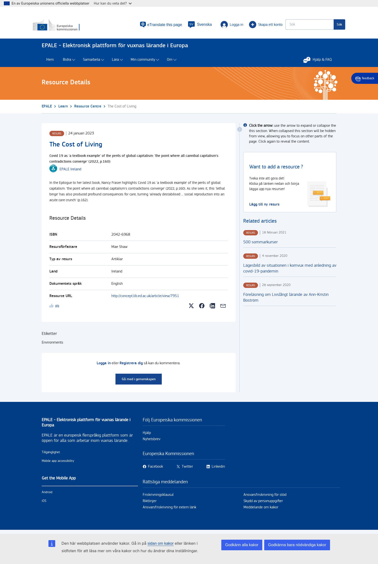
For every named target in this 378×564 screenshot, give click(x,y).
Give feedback (364, 78)
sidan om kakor (161, 543)
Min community (143, 62)
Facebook (155, 469)
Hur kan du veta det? (113, 3)
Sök (330, 25)
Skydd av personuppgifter (263, 503)
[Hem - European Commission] (77, 26)
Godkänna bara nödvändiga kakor (297, 545)
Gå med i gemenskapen (138, 381)
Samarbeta (91, 62)
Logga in (223, 25)
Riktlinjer (149, 503)
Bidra (67, 62)
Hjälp (147, 435)
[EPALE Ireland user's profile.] (70, 171)
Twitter (187, 469)
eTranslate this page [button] (155, 26)
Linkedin (218, 469)
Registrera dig (131, 365)
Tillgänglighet (51, 455)
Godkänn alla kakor (241, 545)
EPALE (47, 108)
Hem (50, 62)
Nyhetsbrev (151, 441)
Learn (63, 108)
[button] (191, 25)
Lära (115, 62)
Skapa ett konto (257, 25)
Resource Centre (87, 108)
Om (169, 62)
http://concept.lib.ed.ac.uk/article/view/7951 (145, 298)
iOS (44, 503)
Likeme (52, 309)
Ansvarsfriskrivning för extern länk (169, 509)
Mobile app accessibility (58, 463)
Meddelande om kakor (260, 509)
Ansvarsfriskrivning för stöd (264, 497)
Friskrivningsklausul (158, 497)
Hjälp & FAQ (320, 62)
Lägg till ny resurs (264, 206)
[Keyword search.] (301, 25)
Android (47, 495)
